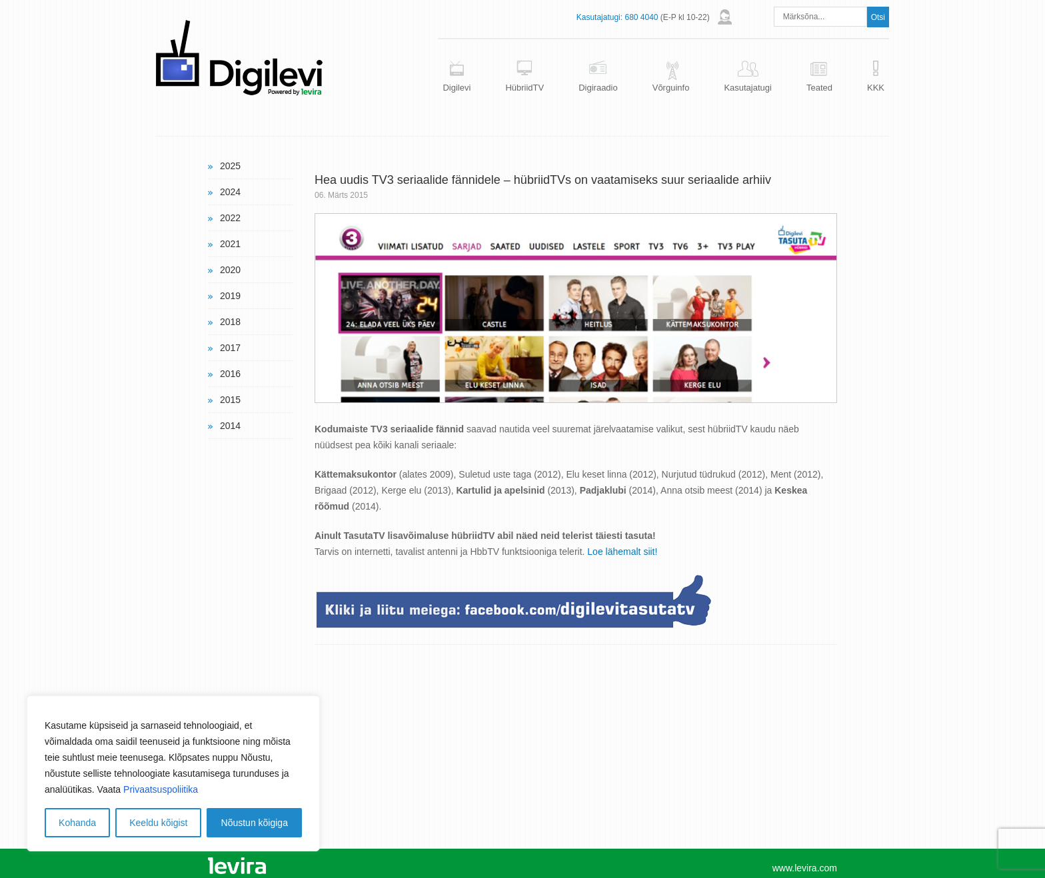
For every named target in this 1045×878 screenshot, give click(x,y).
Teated (819, 88)
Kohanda (77, 822)
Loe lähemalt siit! (622, 551)
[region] (173, 773)
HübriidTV (524, 88)
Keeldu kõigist (158, 822)
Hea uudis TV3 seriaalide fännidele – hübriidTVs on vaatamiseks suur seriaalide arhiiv (543, 180)
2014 (230, 425)
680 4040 (641, 17)
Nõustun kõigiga (254, 822)
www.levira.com (804, 868)
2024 (230, 192)
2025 (230, 166)
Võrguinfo (671, 88)
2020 (230, 269)
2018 (230, 321)
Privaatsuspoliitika (160, 789)
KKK (875, 88)
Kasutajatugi (748, 88)
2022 (230, 218)
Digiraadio (598, 88)
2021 (230, 243)
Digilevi (457, 88)
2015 (230, 399)
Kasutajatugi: (599, 17)
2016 (230, 373)
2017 (230, 347)
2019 (230, 295)
